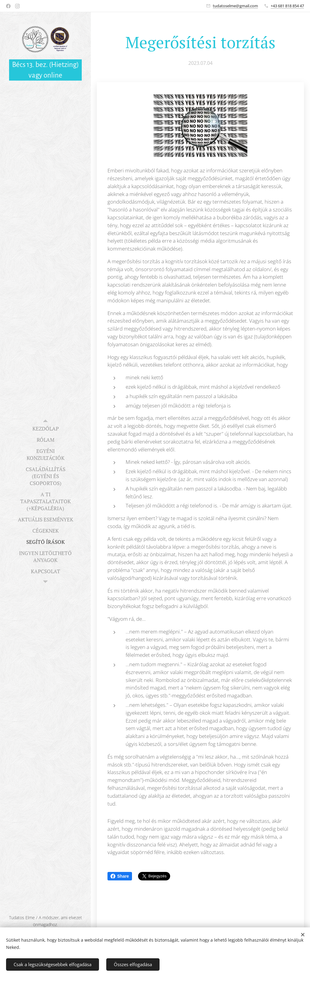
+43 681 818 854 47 (287, 5)
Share (119, 876)
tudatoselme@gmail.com (235, 5)
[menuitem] (45, 428)
